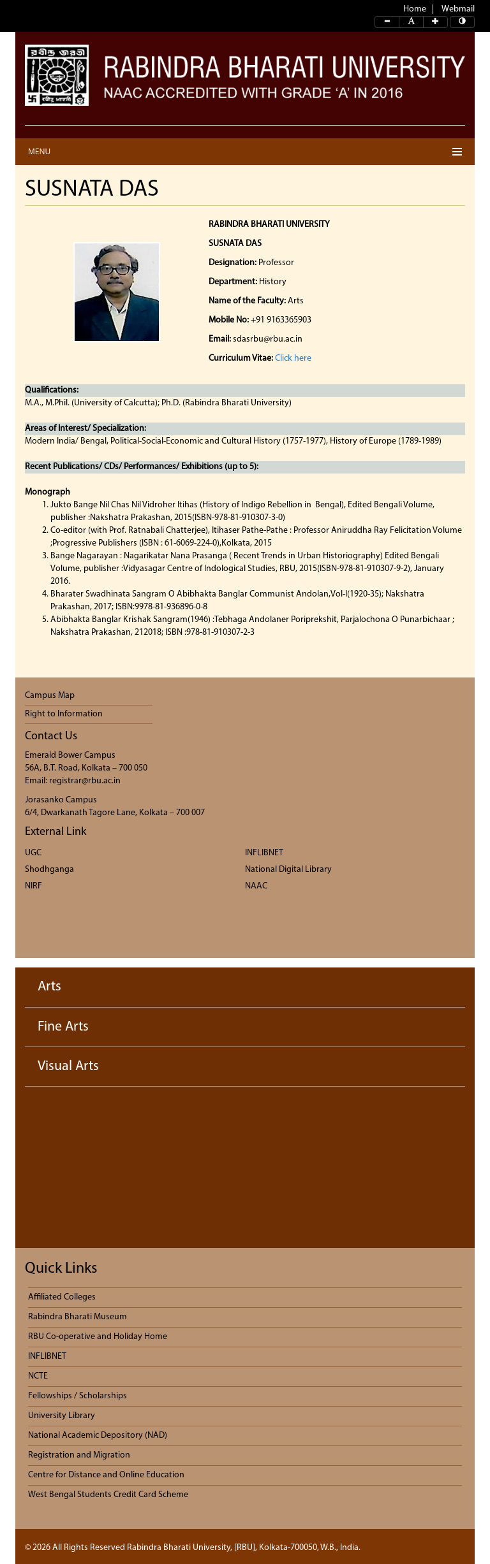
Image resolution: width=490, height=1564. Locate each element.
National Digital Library (288, 869)
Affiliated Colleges (62, 1297)
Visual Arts (68, 1066)
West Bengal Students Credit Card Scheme (108, 1495)
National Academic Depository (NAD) (97, 1435)
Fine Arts (63, 1027)
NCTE (38, 1376)
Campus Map (50, 695)
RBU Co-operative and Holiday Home (97, 1337)
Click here (293, 358)
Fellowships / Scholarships (77, 1396)
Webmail (458, 9)
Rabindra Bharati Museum (77, 1317)
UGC (33, 853)
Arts (49, 987)
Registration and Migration (79, 1455)
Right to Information (64, 714)
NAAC (256, 886)
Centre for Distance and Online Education (106, 1475)
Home (414, 9)
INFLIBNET (264, 853)
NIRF (33, 886)
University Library (61, 1416)
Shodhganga (49, 869)
